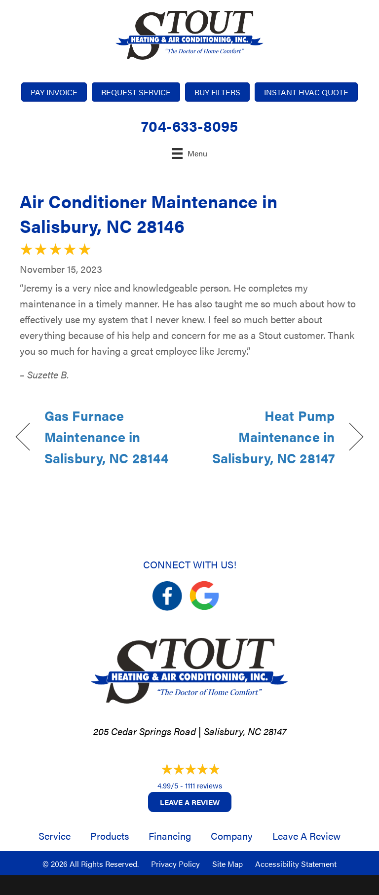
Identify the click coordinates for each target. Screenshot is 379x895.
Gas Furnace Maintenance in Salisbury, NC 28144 (106, 436)
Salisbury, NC (232, 731)
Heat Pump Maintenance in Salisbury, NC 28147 (267, 436)
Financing (170, 835)
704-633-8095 (189, 125)
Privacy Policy (175, 863)
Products (109, 835)
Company (232, 835)
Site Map (227, 863)
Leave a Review (190, 802)
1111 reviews (203, 785)
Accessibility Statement (296, 863)
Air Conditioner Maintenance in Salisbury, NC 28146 (148, 213)
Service (54, 835)
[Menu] (189, 153)
